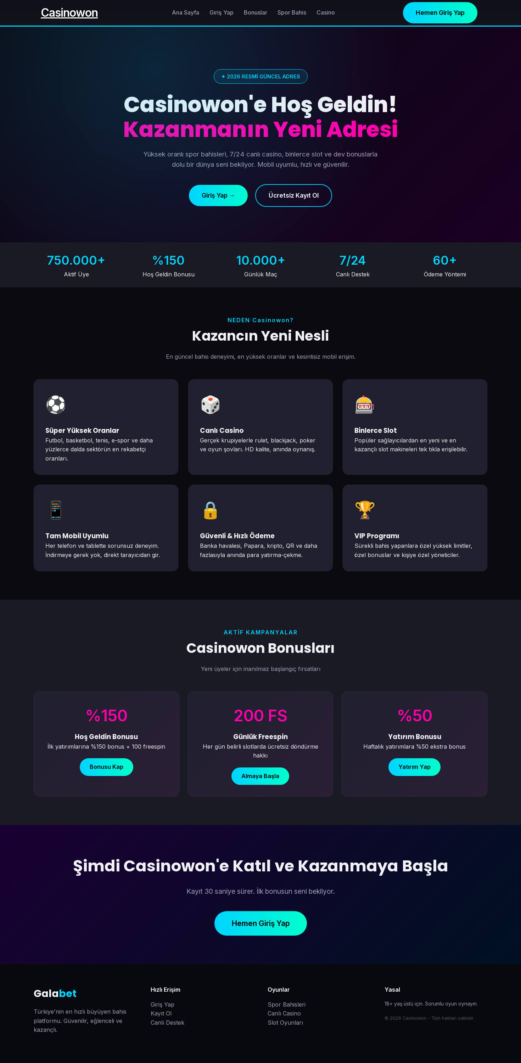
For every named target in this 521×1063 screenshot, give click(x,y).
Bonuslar (255, 12)
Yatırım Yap (414, 766)
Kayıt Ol (161, 1013)
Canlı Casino (284, 1013)
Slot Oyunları (285, 1022)
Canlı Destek (167, 1022)
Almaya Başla (260, 776)
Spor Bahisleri (287, 1004)
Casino (325, 12)
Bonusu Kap (106, 766)
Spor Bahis (292, 12)
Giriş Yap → (218, 195)
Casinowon (69, 13)
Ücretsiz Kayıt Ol (294, 195)
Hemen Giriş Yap (440, 12)
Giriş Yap (221, 12)
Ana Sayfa (185, 12)
